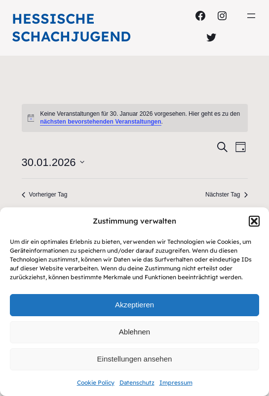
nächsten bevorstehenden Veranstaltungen (100, 121)
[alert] (135, 118)
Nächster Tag (226, 194)
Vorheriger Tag (45, 194)
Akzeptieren (134, 304)
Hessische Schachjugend (71, 27)
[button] (254, 221)
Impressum (175, 382)
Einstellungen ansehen (134, 359)
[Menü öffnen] (251, 16)
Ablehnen (134, 332)
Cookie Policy (96, 382)
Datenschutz (136, 382)
